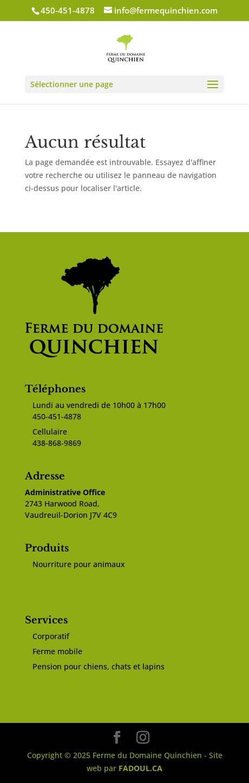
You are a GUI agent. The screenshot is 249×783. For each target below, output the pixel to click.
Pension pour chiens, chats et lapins (98, 666)
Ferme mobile (57, 651)
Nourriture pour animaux (78, 564)
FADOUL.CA (140, 768)
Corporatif (50, 636)
